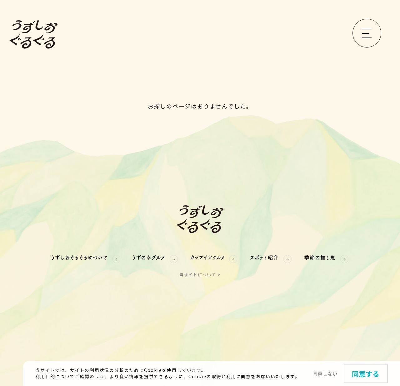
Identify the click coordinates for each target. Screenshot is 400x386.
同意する (365, 374)
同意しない (325, 374)
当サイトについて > (200, 275)
